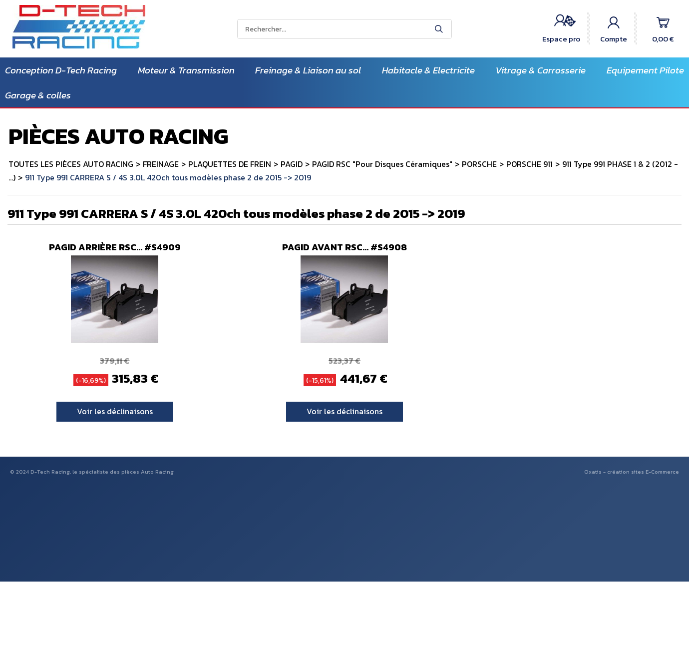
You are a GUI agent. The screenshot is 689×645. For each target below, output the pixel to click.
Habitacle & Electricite (428, 70)
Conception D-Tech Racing (61, 70)
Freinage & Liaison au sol (308, 70)
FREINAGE (161, 164)
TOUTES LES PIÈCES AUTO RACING (70, 164)
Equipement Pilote (645, 70)
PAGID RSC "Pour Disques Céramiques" (382, 164)
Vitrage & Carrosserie (540, 70)
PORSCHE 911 (529, 164)
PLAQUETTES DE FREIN (229, 164)
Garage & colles (38, 95)
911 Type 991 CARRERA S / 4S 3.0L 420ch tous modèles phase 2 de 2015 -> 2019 (168, 177)
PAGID (292, 164)
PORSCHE (479, 164)
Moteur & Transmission (186, 70)
